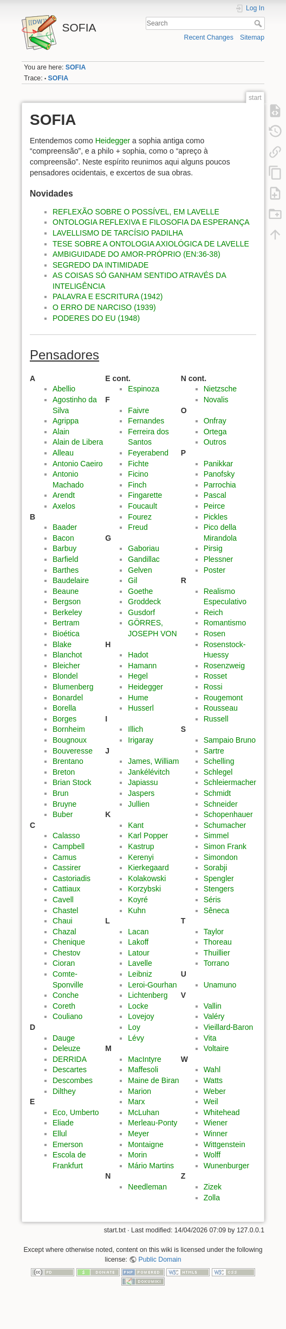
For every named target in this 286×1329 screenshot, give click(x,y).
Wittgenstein (224, 1144)
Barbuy (64, 548)
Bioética (66, 633)
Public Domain (160, 1259)
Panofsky (219, 474)
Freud (138, 527)
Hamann (142, 665)
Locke (138, 1006)
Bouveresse (73, 750)
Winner (215, 1133)
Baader (65, 527)
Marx (136, 1101)
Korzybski (144, 888)
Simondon (221, 857)
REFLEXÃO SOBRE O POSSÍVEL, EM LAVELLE (136, 211)
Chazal (64, 931)
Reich (213, 612)
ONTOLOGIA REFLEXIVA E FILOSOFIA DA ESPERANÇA (151, 222)
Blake (62, 644)
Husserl (140, 708)
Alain (61, 431)
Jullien (139, 804)
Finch (137, 484)
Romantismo (225, 622)
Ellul (60, 1133)
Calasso (66, 835)
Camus (64, 857)
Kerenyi (140, 857)
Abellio (64, 388)
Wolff (212, 1154)
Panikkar (218, 463)
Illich (135, 729)
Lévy (136, 1038)
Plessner (218, 559)
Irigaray (140, 740)
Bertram (66, 622)
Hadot (138, 654)
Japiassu (143, 782)
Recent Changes (208, 37)
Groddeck (144, 601)
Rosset (215, 676)
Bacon (63, 538)
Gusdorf (141, 612)
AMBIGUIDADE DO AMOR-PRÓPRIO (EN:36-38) (136, 254)
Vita (210, 1038)
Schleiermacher (230, 782)
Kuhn (137, 910)
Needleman (147, 1186)
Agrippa (66, 420)
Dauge (64, 1038)
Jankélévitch (149, 772)
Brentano (68, 761)
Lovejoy (141, 1016)
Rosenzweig (224, 665)
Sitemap (252, 37)
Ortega (215, 431)
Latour (139, 952)
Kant (136, 825)
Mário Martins (151, 1165)
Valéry (214, 1016)
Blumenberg (73, 686)
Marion (139, 1091)
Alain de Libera (78, 442)
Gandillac (143, 559)
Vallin (213, 1006)
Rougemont (223, 697)
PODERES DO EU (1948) (96, 318)
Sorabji (215, 867)
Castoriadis (71, 878)
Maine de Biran (153, 1080)
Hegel (138, 676)
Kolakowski (147, 878)
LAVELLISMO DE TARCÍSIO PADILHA (118, 233)
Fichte (138, 463)
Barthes (66, 570)
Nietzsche (220, 388)
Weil (211, 1101)
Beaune (66, 591)
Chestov (66, 952)
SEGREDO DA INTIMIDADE (100, 265)
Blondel (65, 676)
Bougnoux (70, 740)
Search (259, 23)
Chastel (65, 910)
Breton (64, 772)
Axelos (64, 506)
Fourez (140, 516)
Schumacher (225, 825)
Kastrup (141, 846)
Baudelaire (71, 580)
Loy (134, 1027)
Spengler (219, 878)
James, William (153, 761)
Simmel (216, 835)
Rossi (213, 686)
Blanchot (67, 654)
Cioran (64, 963)
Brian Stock (72, 782)
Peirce (214, 506)
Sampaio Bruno (230, 740)
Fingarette (145, 495)
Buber (63, 814)
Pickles (215, 516)
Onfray (215, 420)
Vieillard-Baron (228, 1027)
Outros (215, 442)
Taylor (214, 931)
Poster (214, 570)
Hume (138, 697)
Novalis (216, 399)
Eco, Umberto (76, 1112)
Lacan (138, 931)
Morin (137, 1154)
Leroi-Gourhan (152, 984)
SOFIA (76, 67)
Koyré (138, 899)
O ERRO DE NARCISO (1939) (104, 307)
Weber (215, 1091)
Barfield (65, 559)
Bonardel (68, 697)
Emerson (68, 1144)
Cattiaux (66, 888)
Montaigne (145, 1144)
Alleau (63, 452)
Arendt (64, 495)
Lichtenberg (147, 995)
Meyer (138, 1133)
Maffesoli (143, 1069)
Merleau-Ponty (152, 1122)
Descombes (73, 1080)
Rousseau (221, 708)
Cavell (63, 899)
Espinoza (143, 388)
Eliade (63, 1122)
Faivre (138, 410)
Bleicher (66, 665)
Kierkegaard (148, 867)
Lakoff (138, 942)
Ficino (138, 474)
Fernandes (146, 420)
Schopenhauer (228, 814)
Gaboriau (143, 548)
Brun (61, 793)
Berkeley (67, 612)
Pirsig (213, 548)
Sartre (214, 750)
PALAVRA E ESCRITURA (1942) (107, 296)
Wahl (212, 1069)
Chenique (69, 942)
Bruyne (64, 804)
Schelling (219, 761)
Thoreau (218, 942)
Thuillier (217, 952)
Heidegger (113, 140)
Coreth (64, 1006)
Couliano (67, 1016)
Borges (64, 718)
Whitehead (222, 1112)
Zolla (212, 1197)
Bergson (67, 601)
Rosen (214, 633)
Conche (66, 995)
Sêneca (216, 910)
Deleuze (66, 1048)
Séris (212, 899)
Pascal (215, 495)
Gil (132, 580)
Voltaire (216, 1048)
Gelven (140, 570)
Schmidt (217, 793)
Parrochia (220, 484)
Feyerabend (148, 452)
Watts (213, 1080)
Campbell (68, 846)
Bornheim (69, 729)
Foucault (142, 506)
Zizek (213, 1186)
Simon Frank (225, 846)
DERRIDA (70, 1059)
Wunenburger (227, 1165)
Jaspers (141, 793)
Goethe (140, 591)
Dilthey (64, 1091)
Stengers (219, 888)
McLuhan (143, 1112)
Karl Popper (148, 835)
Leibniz (140, 974)
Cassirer (67, 867)
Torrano (216, 963)
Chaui (63, 920)
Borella (64, 708)
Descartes (70, 1069)
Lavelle (140, 963)
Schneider (221, 804)
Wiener (215, 1122)
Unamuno (220, 984)
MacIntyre (144, 1059)
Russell (216, 718)
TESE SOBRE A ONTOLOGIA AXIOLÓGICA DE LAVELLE (151, 243)
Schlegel (218, 772)
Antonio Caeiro (78, 463)
